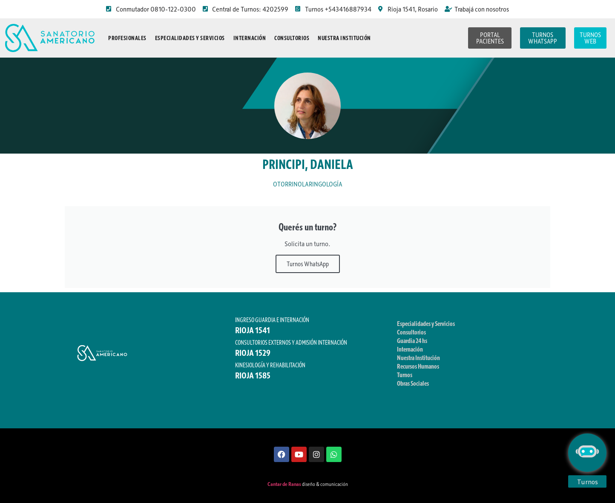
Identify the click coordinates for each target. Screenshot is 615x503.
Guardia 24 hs (412, 340)
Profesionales (127, 38)
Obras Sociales (413, 383)
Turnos (404, 374)
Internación (249, 38)
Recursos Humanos (418, 366)
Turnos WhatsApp (308, 263)
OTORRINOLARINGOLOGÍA (307, 184)
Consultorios (291, 38)
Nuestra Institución (344, 38)
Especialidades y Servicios (190, 38)
